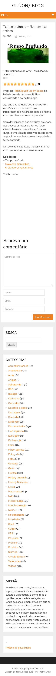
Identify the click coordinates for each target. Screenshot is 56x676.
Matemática (15, 491)
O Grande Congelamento (19, 167)
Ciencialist (13, 403)
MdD (11, 496)
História (12, 473)
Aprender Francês (18, 366)
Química (12, 552)
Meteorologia (15, 500)
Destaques (14, 412)
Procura (12, 542)
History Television (18, 482)
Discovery (13, 421)
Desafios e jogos (17, 407)
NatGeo (12, 510)
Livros (11, 486)
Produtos (13, 547)
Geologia (13, 463)
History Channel (17, 477)
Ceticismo (13, 398)
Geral (11, 468)
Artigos (12, 380)
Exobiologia (14, 440)
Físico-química (16, 449)
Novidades (14, 519)
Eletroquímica (16, 431)
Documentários (16, 426)
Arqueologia (15, 370)
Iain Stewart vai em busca (29, 90)
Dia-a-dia (13, 417)
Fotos (11, 459)
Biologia (12, 393)
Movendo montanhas (17, 164)
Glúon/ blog (28, 5)
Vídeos (12, 566)
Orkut (11, 524)
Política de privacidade (18, 647)
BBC (8, 36)
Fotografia (14, 454)
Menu (4, 15)
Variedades (14, 561)
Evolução (13, 435)
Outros (12, 528)
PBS (10, 533)
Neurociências (16, 514)
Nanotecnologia (17, 505)
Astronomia (14, 384)
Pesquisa (13, 538)
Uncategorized (16, 556)
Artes (11, 375)
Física (11, 445)
